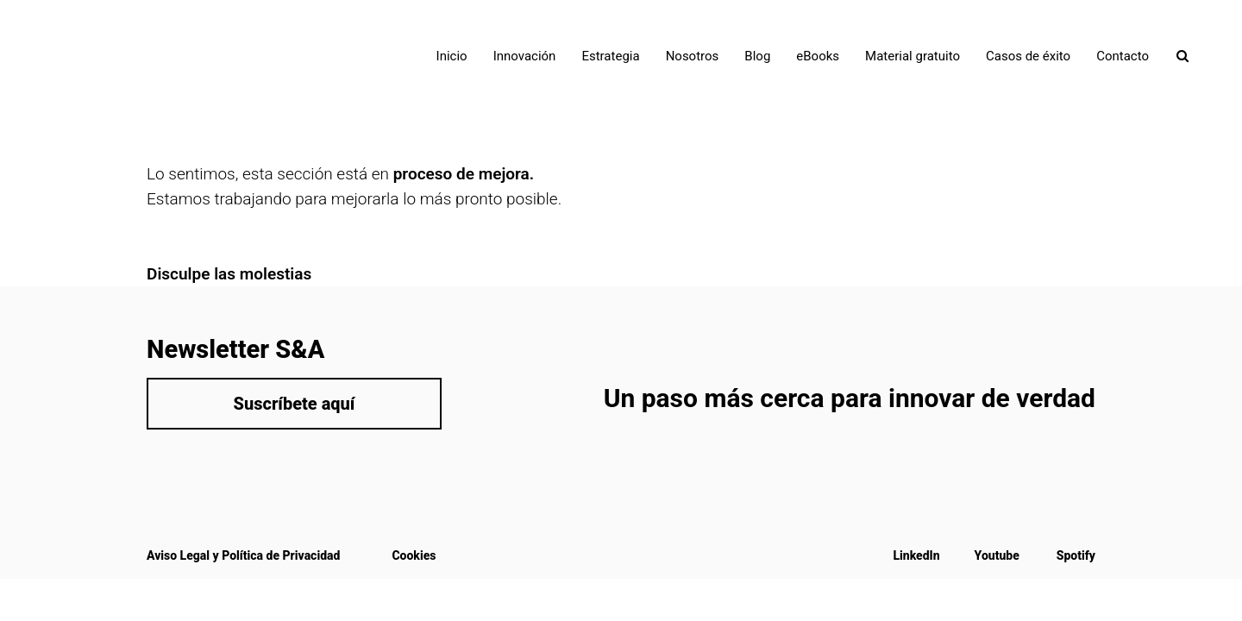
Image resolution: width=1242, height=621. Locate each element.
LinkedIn (916, 555)
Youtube (997, 555)
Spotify (1076, 555)
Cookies (414, 555)
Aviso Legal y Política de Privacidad (243, 555)
